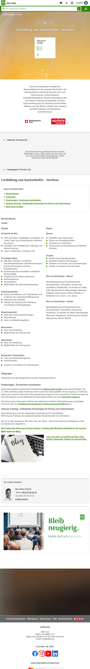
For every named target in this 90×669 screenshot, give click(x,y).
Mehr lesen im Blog (14, 207)
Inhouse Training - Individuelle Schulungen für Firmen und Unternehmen (38, 203)
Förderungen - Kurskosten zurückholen (23, 200)
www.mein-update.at (71, 397)
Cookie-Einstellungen (15, 619)
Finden (79, 9)
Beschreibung (12, 194)
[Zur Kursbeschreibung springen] (45, 47)
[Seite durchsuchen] (41, 8)
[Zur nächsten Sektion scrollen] (45, 74)
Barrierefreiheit (65, 619)
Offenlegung (32, 619)
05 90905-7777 (48, 634)
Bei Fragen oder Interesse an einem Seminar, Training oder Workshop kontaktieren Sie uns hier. (43, 428)
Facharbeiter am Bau (13, 15)
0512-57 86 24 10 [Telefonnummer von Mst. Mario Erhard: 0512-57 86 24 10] (29, 492)
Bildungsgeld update (53, 389)
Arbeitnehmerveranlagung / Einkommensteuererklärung (43, 404)
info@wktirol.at (48, 639)
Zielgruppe (11, 197)
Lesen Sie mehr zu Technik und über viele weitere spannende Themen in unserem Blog (66, 438)
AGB (54, 619)
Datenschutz (45, 619)
